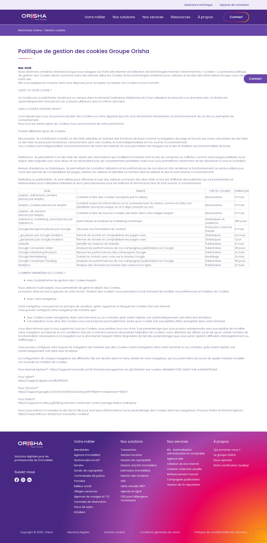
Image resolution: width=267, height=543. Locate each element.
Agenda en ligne (131, 491)
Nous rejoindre (223, 460)
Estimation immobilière (136, 470)
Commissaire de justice (89, 476)
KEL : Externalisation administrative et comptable (186, 451)
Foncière (79, 481)
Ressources (180, 17)
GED (123, 481)
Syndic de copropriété (88, 470)
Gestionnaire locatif (87, 460)
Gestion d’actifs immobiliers (139, 465)
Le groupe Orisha (225, 455)
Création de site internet (183, 464)
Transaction (128, 450)
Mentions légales (78, 532)
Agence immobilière (87, 455)
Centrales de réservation (90, 502)
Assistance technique (198, 5)
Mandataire (81, 450)
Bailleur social (82, 486)
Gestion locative (131, 455)
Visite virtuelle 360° (133, 486)
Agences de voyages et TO (91, 496)
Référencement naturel (182, 474)
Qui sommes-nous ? (227, 450)
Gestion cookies (114, 532)
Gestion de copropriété (136, 460)
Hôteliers (79, 512)
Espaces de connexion (234, 5)
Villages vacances (85, 491)
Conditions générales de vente (160, 532)
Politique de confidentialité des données (221, 532)
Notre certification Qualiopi (231, 465)
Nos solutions (124, 17)
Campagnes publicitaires (183, 479)
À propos (205, 17)
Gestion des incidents (135, 476)
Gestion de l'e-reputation (183, 485)
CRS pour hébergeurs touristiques (134, 498)
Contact (236, 17)
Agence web (175, 459)
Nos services (153, 17)
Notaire (78, 465)
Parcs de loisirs (83, 507)
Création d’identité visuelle (184, 469)
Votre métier (94, 17)
